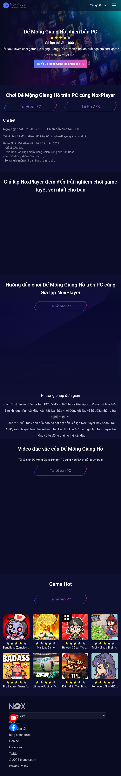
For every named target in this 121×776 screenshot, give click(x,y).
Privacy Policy (18, 766)
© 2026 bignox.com (22, 760)
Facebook (15, 747)
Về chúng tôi (17, 728)
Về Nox (14, 722)
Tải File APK (90, 106)
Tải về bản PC (30, 106)
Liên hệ (14, 741)
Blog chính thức (19, 735)
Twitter (13, 753)
